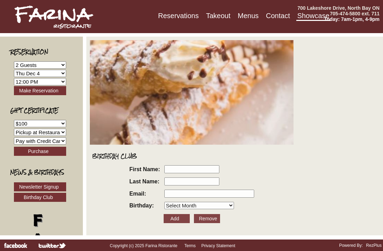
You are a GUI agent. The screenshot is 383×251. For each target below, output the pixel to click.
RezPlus (374, 245)
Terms (190, 245)
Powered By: (351, 245)
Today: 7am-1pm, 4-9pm (352, 19)
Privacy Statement (218, 245)
